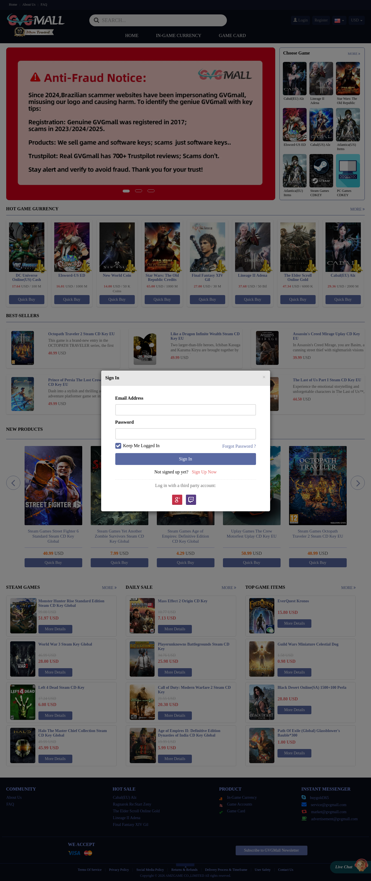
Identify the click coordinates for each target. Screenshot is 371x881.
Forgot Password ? (239, 446)
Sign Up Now (204, 471)
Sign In (185, 458)
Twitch (191, 500)
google (177, 500)
